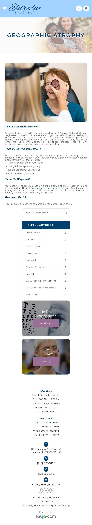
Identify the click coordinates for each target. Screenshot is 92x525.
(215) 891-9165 (46, 463)
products (30, 274)
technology (32, 294)
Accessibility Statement (33, 505)
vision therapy (33, 233)
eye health (31, 260)
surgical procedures (36, 267)
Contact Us (44, 361)
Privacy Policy (53, 505)
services (30, 239)
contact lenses (34, 246)
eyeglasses (31, 253)
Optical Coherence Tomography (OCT (42, 188)
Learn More (45, 323)
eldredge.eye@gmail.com (46, 484)
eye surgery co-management (41, 281)
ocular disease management (41, 288)
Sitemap (66, 505)
